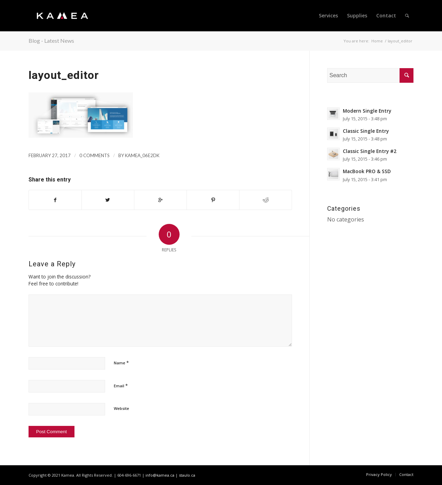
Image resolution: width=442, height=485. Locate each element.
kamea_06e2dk (142, 155)
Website (121, 408)
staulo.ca (187, 475)
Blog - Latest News (51, 40)
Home (377, 40)
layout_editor (64, 75)
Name (121, 362)
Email (121, 385)
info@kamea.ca (159, 475)
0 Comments (94, 155)
